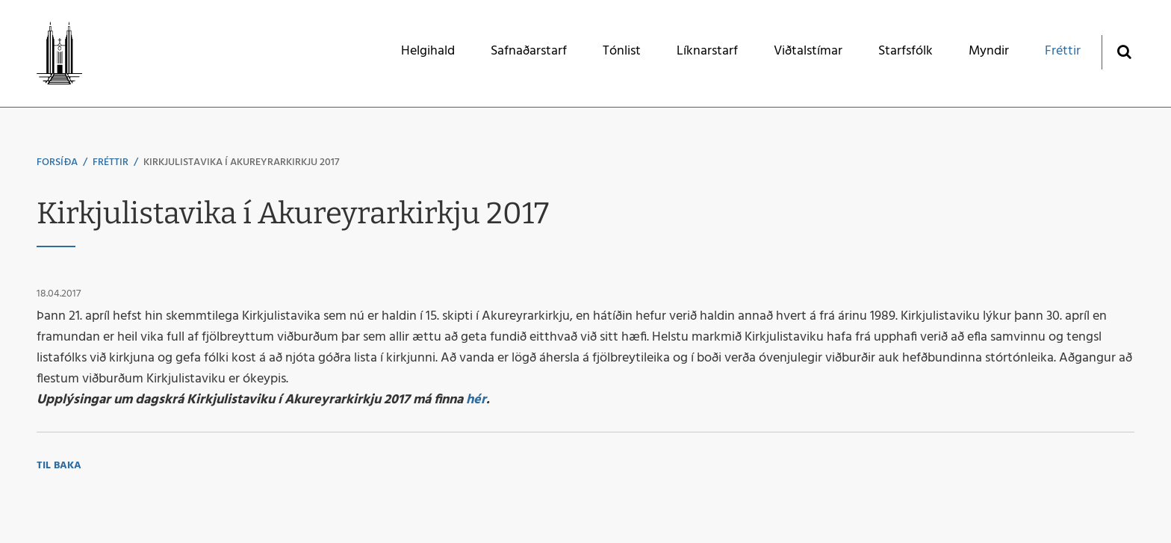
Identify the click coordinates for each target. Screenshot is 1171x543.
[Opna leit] (1124, 51)
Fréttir (110, 162)
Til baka (59, 465)
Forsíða (57, 162)
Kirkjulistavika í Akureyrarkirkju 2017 (241, 162)
